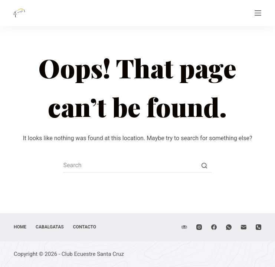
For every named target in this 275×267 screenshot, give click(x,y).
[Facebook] (214, 227)
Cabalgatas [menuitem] (50, 227)
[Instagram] (199, 227)
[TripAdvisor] (184, 227)
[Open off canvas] (258, 13)
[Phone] (258, 227)
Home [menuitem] (20, 227)
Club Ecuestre (59, 8)
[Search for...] (137, 165)
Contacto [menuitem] (84, 227)
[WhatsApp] (229, 227)
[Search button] (204, 165)
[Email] (243, 227)
